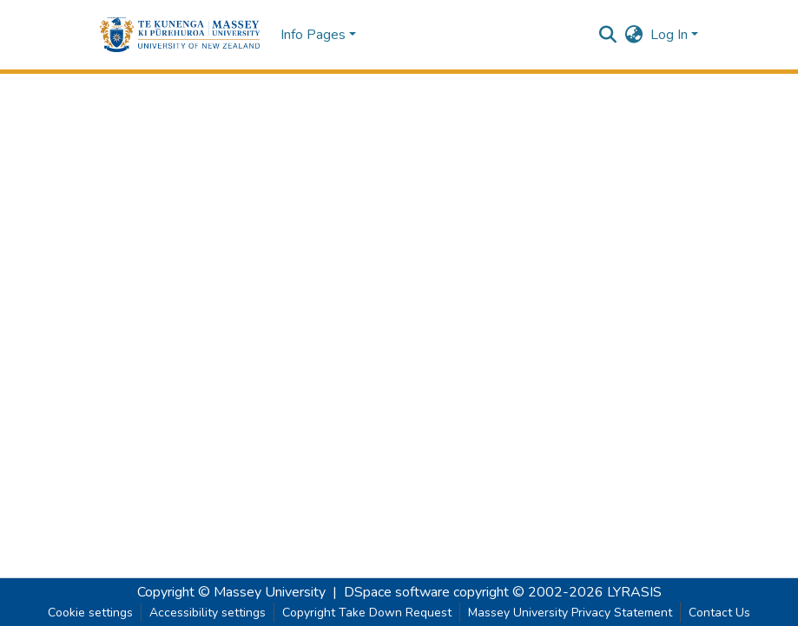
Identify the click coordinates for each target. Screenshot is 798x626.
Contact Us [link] (719, 612)
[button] (180, 34)
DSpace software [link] (397, 592)
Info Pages (313, 34)
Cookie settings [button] (90, 612)
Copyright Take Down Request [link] (367, 612)
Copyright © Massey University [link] (231, 592)
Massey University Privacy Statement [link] (570, 612)
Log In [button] (670, 34)
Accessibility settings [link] (207, 612)
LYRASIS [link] (634, 592)
